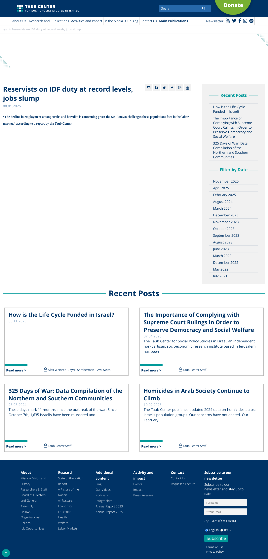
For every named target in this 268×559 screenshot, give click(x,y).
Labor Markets (68, 528)
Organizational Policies (30, 520)
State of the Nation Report (70, 481)
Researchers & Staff (34, 489)
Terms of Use (214, 547)
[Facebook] (239, 20)
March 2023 (222, 255)
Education (64, 512)
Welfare (63, 523)
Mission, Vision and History (33, 481)
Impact (137, 490)
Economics (65, 506)
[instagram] (245, 20)
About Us (19, 21)
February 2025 (224, 195)
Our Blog (131, 21)
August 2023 (223, 242)
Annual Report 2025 (109, 512)
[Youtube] (228, 20)
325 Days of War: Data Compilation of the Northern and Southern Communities (231, 150)
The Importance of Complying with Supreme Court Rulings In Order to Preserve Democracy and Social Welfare (232, 127)
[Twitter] (234, 20)
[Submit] (203, 8)
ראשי (6, 29)
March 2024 (222, 208)
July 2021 (220, 276)
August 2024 (223, 201)
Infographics (104, 501)
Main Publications (173, 21)
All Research (66, 500)
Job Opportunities (32, 528)
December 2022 (225, 262)
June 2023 (221, 249)
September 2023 (226, 235)
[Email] (148, 87)
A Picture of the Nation (68, 492)
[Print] (156, 87)
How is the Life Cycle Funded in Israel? (229, 109)
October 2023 (224, 228)
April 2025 (221, 188)
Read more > (16, 370)
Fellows (25, 512)
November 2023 (226, 222)
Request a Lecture (183, 484)
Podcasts (102, 495)
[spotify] (251, 20)
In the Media (113, 21)
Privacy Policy (215, 551)
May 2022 (220, 269)
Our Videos (103, 490)
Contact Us (148, 21)
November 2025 (226, 181)
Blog (98, 484)
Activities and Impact (86, 21)
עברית (225, 530)
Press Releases (143, 495)
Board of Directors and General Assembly (33, 500)
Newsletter (214, 21)
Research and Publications (49, 21)
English (212, 530)
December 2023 (225, 215)
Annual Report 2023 (109, 506)
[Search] (185, 8)
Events (137, 484)
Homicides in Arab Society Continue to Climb (196, 394)
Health (62, 517)
